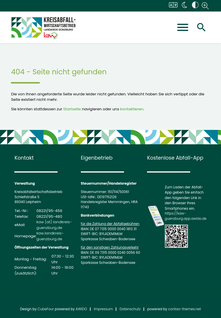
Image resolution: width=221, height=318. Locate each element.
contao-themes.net (184, 309)
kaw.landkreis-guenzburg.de (50, 236)
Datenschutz (130, 309)
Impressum (103, 309)
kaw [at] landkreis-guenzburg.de (54, 224)
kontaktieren (131, 109)
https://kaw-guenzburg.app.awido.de (186, 216)
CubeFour (45, 309)
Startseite (72, 109)
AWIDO (81, 309)
